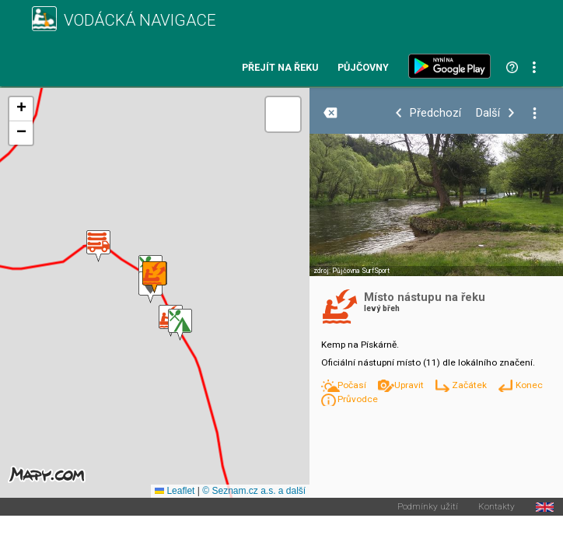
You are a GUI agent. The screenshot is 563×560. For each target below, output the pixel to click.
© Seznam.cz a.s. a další (254, 490)
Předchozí (435, 113)
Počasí (353, 385)
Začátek (470, 385)
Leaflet (174, 490)
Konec (529, 385)
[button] (180, 325)
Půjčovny (363, 68)
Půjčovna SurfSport (361, 271)
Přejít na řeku (280, 68)
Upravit (410, 385)
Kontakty (496, 507)
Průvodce (357, 399)
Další (488, 113)
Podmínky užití (427, 507)
